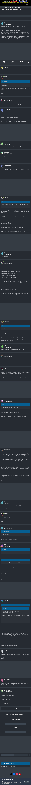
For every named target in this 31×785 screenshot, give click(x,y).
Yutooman (6, 142)
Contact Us (19, 776)
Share (7, 755)
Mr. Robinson (7, 679)
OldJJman (6, 400)
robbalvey (3, 12)
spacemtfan (6, 152)
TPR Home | (2, 7)
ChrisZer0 (6, 67)
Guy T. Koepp (7, 690)
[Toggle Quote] (2, 81)
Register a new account (15, 723)
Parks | (6, 7)
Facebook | (12, 7)
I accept (26, 781)
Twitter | (8, 7)
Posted (8, 24)
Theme (7, 776)
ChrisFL (6, 368)
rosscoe (6, 600)
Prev (4, 18)
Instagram (19, 7)
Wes (5, 22)
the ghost (6, 650)
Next (27, 18)
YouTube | (15, 7)
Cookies (23, 776)
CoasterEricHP (7, 165)
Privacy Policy (13, 776)
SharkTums (6, 321)
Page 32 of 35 (15, 18)
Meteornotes (7, 449)
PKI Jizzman (7, 355)
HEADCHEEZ (7, 109)
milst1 (5, 99)
